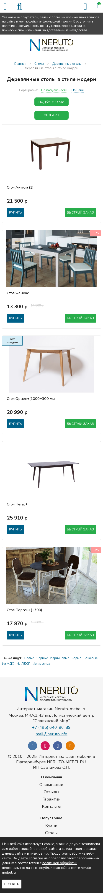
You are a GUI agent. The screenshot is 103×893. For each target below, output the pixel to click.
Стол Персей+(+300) (24, 609)
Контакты (51, 806)
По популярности (54, 90)
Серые (76, 658)
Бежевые (91, 658)
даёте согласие (30, 858)
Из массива (41, 664)
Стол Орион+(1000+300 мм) (31, 398)
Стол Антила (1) (20, 187)
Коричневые (59, 658)
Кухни (51, 825)
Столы (51, 833)
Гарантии (51, 799)
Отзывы (51, 792)
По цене (78, 90)
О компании (51, 784)
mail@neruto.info (51, 734)
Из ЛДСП (24, 664)
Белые (29, 658)
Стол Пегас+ (17, 504)
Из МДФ (8, 664)
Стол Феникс (18, 293)
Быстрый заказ (80, 212)
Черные (42, 658)
